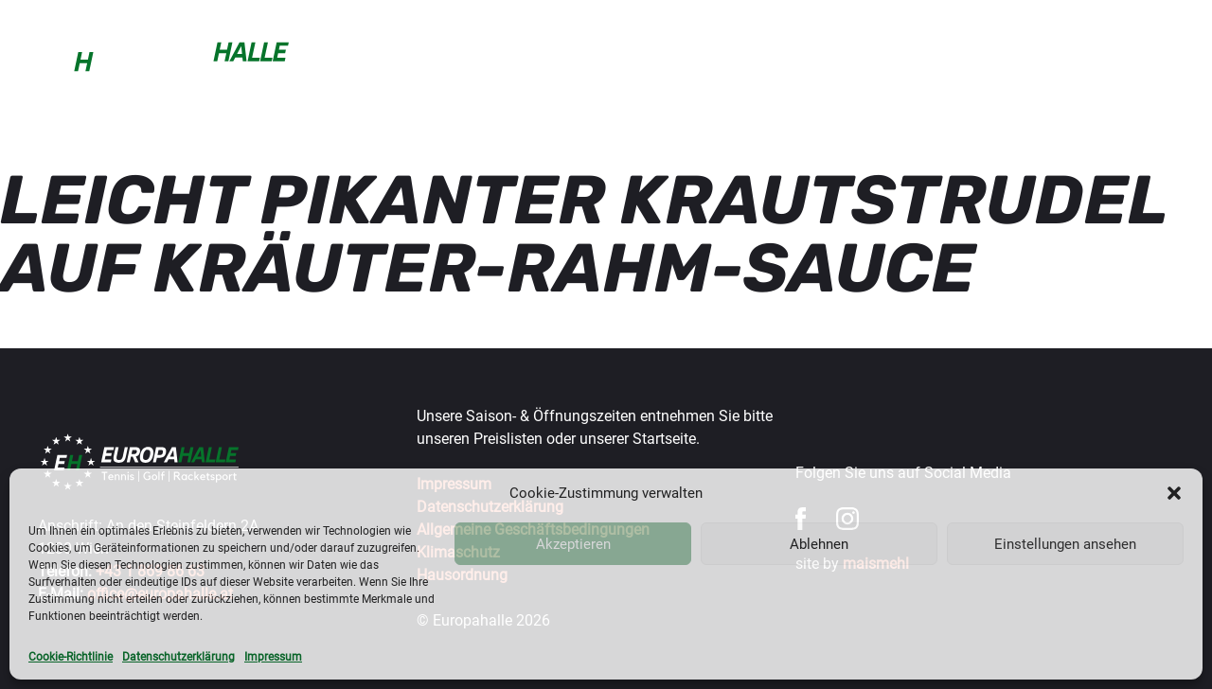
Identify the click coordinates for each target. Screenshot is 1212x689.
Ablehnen (819, 544)
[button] (1174, 493)
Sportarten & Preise (482, 60)
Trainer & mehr (638, 60)
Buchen (353, 60)
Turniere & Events (888, 60)
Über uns (1141, 60)
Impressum (273, 656)
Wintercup (758, 60)
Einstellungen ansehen (1065, 544)
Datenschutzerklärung (178, 656)
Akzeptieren (573, 544)
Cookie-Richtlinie (70, 656)
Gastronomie (1031, 60)
